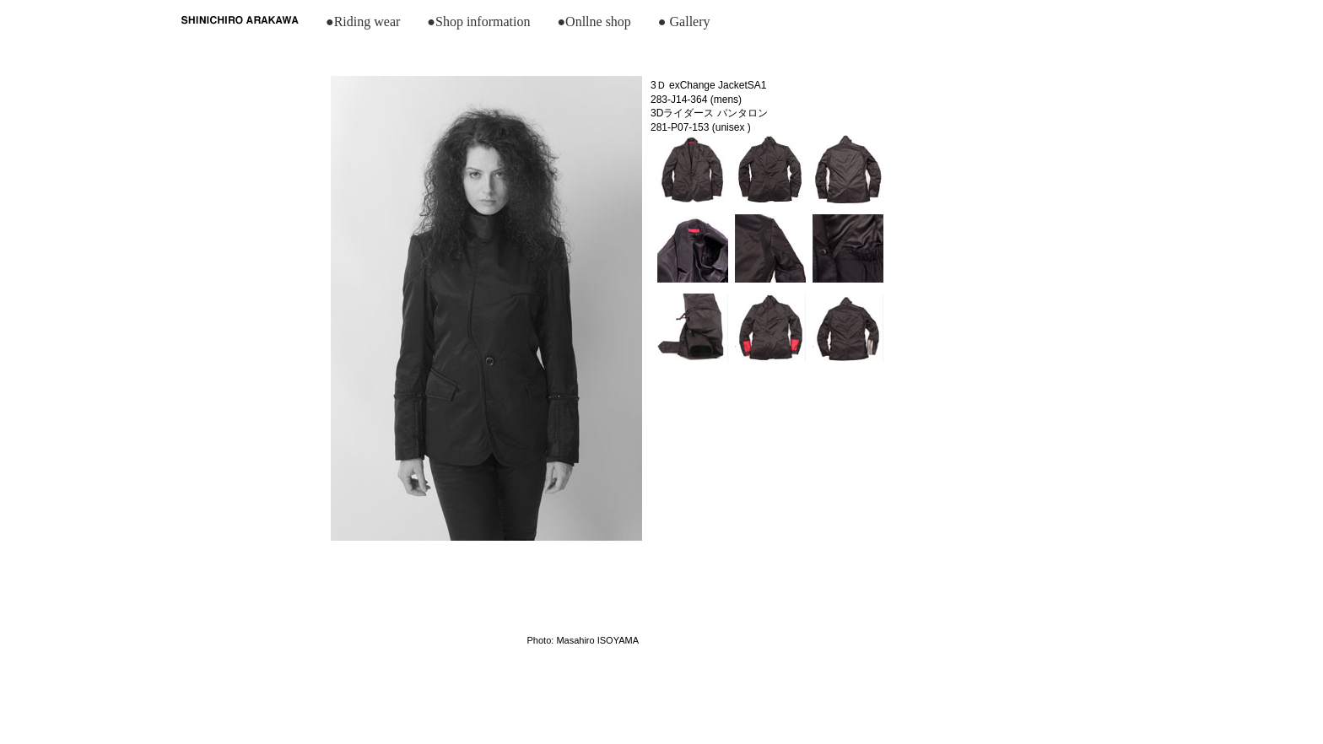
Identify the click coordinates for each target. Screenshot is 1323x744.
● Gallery (684, 21)
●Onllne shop (593, 21)
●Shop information (478, 21)
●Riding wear (363, 21)
